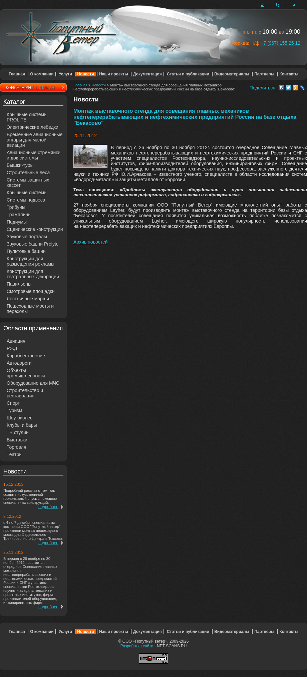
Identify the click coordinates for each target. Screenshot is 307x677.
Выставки (17, 439)
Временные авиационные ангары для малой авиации (34, 140)
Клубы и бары (22, 425)
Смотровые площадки (31, 291)
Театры (14, 454)
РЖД (12, 348)
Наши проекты (113, 74)
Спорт (13, 403)
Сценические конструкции (35, 229)
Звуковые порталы (27, 236)
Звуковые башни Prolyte (33, 244)
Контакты (288, 74)
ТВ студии (18, 432)
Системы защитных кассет (28, 182)
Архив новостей (90, 242)
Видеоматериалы (231, 74)
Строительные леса (28, 172)
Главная (17, 74)
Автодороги (19, 363)
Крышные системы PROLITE (27, 117)
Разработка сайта (137, 646)
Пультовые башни (26, 251)
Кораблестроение (26, 355)
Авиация (16, 341)
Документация (147, 74)
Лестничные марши (28, 298)
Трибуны (16, 207)
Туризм (14, 410)
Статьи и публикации (188, 74)
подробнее (48, 506)
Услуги (65, 74)
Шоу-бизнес (19, 417)
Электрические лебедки (32, 127)
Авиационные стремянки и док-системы (33, 155)
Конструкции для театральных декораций (33, 274)
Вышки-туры (20, 165)
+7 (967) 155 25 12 (280, 43)
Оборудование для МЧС (33, 383)
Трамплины (19, 214)
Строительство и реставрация (25, 393)
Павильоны (19, 284)
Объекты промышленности (26, 373)
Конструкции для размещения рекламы (30, 261)
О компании (42, 74)
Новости (85, 74)
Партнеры (264, 74)
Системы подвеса (26, 200)
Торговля (16, 447)
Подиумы (17, 222)
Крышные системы (27, 192)
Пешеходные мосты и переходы (30, 308)
